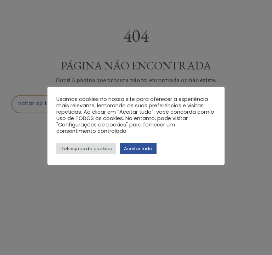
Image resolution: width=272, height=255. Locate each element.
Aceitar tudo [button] (138, 148)
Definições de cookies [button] (86, 148)
